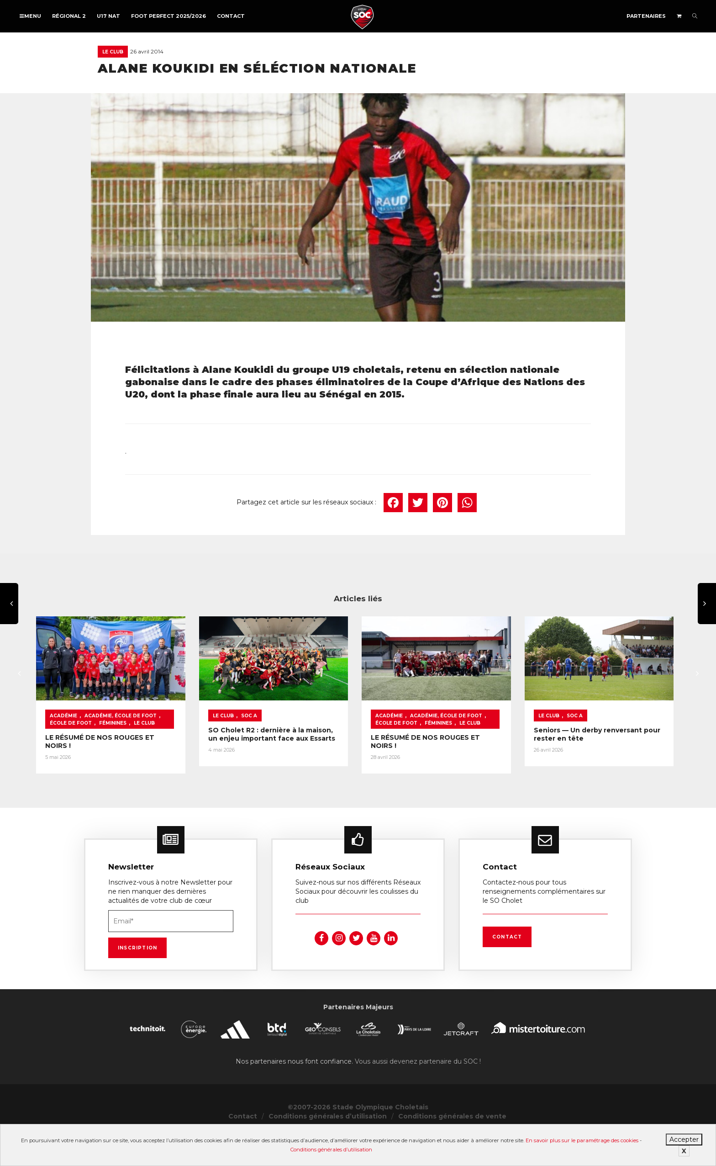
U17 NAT (108, 16)
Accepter (684, 1139)
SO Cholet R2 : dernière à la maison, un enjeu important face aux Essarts (343, 766)
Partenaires (646, 16)
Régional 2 (69, 16)
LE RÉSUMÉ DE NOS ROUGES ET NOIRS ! (113, 769)
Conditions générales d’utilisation (331, 1149)
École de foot (185, 747)
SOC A (305, 747)
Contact (231, 16)
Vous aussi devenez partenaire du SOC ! (418, 1093)
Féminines (63, 755)
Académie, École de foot (120, 747)
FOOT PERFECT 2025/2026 (168, 16)
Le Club (112, 52)
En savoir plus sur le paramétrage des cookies (582, 1140)
